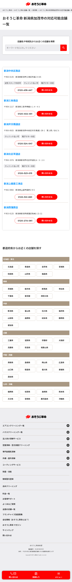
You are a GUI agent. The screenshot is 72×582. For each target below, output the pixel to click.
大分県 (10, 398)
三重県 (10, 340)
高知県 (10, 376)
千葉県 (10, 296)
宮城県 (61, 266)
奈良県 (27, 347)
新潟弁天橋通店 (12, 124)
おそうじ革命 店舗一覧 (22, 10)
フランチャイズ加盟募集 (13, 514)
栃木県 (27, 288)
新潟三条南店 (11, 100)
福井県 (61, 311)
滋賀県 (27, 340)
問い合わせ (7, 535)
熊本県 (61, 391)
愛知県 (10, 325)
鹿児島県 (44, 398)
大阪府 (61, 340)
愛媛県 (61, 369)
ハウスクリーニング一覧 (36, 432)
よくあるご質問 (9, 504)
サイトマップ (8, 530)
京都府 (44, 340)
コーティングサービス (36, 464)
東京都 (27, 296)
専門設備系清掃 (36, 451)
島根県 (27, 362)
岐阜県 (44, 318)
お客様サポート (9, 498)
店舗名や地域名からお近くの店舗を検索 (36, 41)
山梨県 (10, 318)
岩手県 (44, 266)
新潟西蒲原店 (11, 207)
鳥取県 (10, 362)
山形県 (27, 274)
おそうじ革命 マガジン (12, 525)
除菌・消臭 (7, 471)
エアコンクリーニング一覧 (36, 425)
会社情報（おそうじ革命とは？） (16, 519)
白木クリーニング (10, 486)
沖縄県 (61, 398)
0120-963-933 (39, 549)
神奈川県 (44, 296)
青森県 (27, 266)
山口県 (10, 369)
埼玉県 (61, 288)
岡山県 (44, 362)
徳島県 (27, 369)
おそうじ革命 (7, 10)
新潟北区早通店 (12, 154)
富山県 (27, 311)
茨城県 (10, 288)
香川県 (44, 369)
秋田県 (10, 274)
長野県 (27, 318)
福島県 (44, 274)
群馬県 (44, 288)
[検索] (63, 48)
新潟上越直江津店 (13, 183)
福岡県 (10, 391)
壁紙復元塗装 (8, 479)
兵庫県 (10, 347)
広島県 (61, 362)
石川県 (44, 311)
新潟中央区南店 (12, 70)
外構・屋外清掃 (36, 458)
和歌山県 (44, 347)
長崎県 (44, 391)
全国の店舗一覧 (9, 509)
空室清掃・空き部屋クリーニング (36, 445)
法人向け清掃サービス (36, 438)
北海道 (10, 266)
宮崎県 (27, 398)
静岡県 (61, 318)
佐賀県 (27, 391)
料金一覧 (6, 493)
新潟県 (35, 10)
